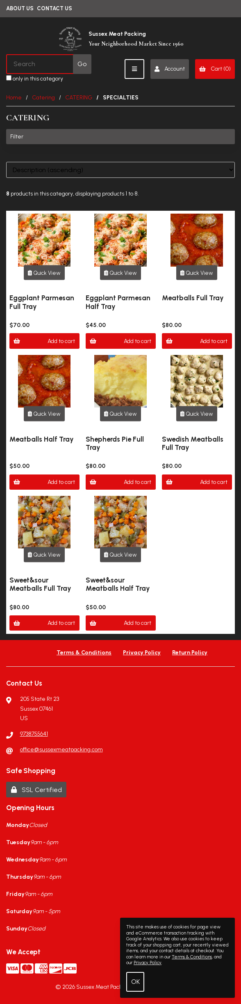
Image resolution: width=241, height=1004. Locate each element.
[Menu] (134, 69)
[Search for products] (40, 64)
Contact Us (54, 8)
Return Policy (189, 652)
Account (169, 68)
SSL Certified (36, 790)
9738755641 (34, 733)
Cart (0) (214, 68)
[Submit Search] (82, 64)
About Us (20, 8)
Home (14, 97)
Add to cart (44, 341)
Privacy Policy (142, 652)
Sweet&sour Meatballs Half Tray (118, 584)
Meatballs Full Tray (193, 298)
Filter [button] (16, 136)
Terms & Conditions (84, 652)
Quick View (44, 272)
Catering (43, 97)
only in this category (34, 78)
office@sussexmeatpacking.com (61, 749)
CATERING (78, 97)
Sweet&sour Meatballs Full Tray (40, 584)
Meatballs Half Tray (41, 439)
